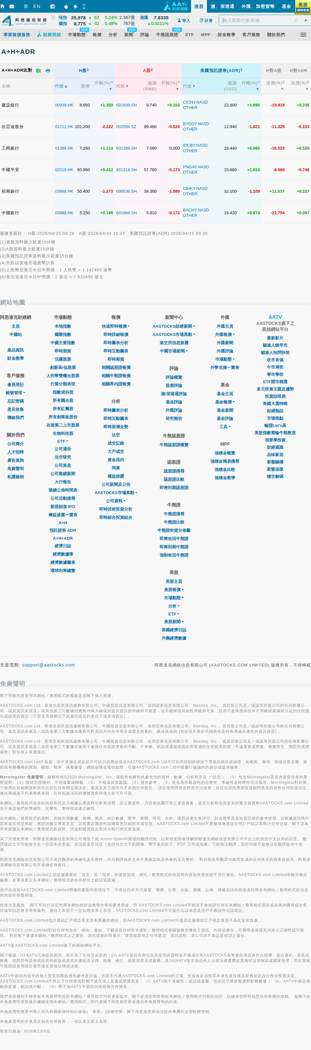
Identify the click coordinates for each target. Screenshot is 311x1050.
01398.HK (64, 148)
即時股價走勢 (115, 426)
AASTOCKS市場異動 (116, 492)
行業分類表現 (62, 384)
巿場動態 (225, 359)
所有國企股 (63, 400)
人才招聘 (15, 452)
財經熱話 (275, 411)
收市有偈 (275, 360)
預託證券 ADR (63, 530)
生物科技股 (63, 433)
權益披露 (116, 476)
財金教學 (15, 358)
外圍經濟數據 (174, 638)
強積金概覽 (225, 453)
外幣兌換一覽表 (224, 367)
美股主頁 (174, 581)
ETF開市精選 (275, 381)
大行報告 (63, 482)
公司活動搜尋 (62, 498)
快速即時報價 (116, 326)
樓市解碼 (275, 476)
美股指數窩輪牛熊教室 (275, 432)
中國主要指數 (62, 342)
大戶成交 (116, 451)
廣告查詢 (15, 460)
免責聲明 (15, 468)
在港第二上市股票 (62, 425)
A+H (63, 522)
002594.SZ (126, 126)
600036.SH (126, 191)
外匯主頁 (225, 326)
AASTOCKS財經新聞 (174, 326)
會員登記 (15, 384)
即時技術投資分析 (115, 509)
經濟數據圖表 (62, 562)
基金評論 (174, 402)
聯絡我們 (15, 417)
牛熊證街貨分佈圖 (173, 530)
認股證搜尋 (174, 471)
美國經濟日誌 (174, 630)
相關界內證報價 (116, 384)
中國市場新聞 (174, 351)
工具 (225, 426)
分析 (174, 606)
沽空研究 (63, 457)
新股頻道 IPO (62, 506)
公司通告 (63, 449)
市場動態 (174, 598)
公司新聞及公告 (116, 484)
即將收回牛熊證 (174, 538)
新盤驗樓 (275, 462)
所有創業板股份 (63, 417)
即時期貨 (63, 351)
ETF (63, 441)
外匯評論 (174, 410)
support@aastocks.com (48, 664)
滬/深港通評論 (174, 393)
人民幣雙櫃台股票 (62, 375)
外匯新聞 (225, 342)
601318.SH (126, 169)
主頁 (15, 326)
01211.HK (64, 126)
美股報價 (174, 589)
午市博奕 (275, 367)
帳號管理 (15, 392)
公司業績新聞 (62, 473)
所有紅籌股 (63, 408)
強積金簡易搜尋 (224, 461)
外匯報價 (225, 334)
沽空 (116, 435)
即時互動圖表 (115, 351)
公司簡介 (15, 443)
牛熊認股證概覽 (174, 444)
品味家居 (275, 454)
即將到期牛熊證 (174, 546)
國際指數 (63, 334)
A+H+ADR (63, 538)
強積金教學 (225, 477)
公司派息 (63, 465)
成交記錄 (116, 443)
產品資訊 (15, 350)
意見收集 (15, 409)
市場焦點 (275, 418)
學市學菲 (275, 374)
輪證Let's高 (275, 425)
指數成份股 (63, 392)
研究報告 (174, 418)
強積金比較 (225, 469)
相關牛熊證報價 (116, 375)
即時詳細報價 (115, 334)
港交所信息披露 (174, 342)
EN (37, 6)
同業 (116, 468)
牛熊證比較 (174, 522)
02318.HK (64, 169)
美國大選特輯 (275, 403)
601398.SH (126, 148)
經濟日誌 (63, 546)
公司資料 (116, 501)
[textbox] (265, 20)
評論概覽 (174, 377)
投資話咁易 (275, 396)
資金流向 (116, 459)
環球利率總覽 (62, 570)
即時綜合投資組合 (115, 517)
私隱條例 (15, 476)
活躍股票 (63, 359)
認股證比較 (174, 479)
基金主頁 (225, 393)
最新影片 (275, 338)
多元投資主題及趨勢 (275, 389)
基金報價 (225, 402)
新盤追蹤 (275, 469)
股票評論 (174, 385)
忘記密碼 (15, 401)
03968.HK (64, 191)
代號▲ (61, 86)
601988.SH (126, 212)
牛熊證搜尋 (174, 514)
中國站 (16, 334)
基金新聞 (225, 410)
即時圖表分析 (115, 342)
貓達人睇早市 (275, 345)
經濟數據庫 (63, 554)
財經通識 (275, 447)
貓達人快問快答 (275, 352)
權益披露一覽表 (63, 514)
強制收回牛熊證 (174, 555)
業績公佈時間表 (63, 490)
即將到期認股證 (174, 487)
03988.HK (64, 212)
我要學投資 (275, 440)
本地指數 (63, 326)
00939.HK (64, 105)
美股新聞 (174, 621)
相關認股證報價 (116, 367)
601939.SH (126, 105)
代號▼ (122, 86)
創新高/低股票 (63, 367)
